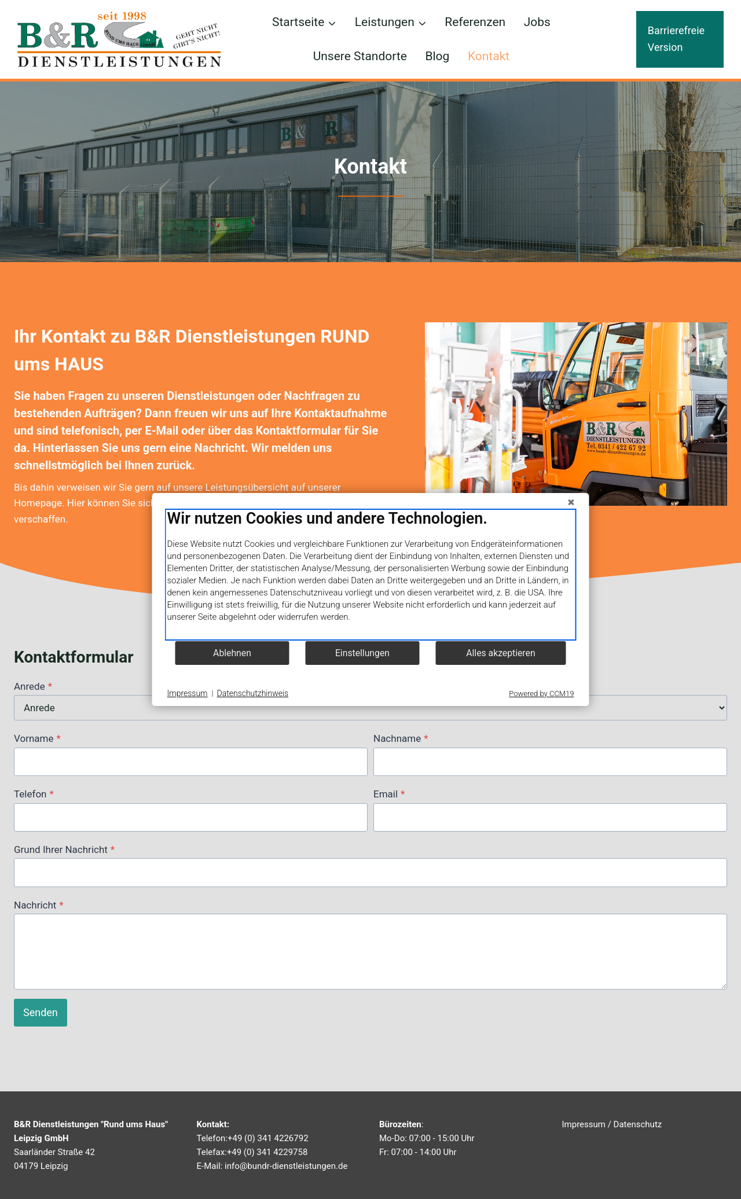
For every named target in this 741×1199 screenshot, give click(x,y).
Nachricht (39, 905)
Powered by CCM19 (541, 693)
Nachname (400, 738)
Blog (437, 56)
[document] (370, 574)
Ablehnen (232, 653)
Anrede (33, 686)
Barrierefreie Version (676, 38)
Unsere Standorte (360, 56)
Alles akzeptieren (500, 653)
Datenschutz (638, 1124)
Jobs (537, 22)
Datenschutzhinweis (253, 693)
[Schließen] (571, 502)
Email (389, 794)
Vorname (37, 738)
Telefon (34, 794)
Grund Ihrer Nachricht (64, 849)
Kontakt (488, 56)
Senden (40, 1012)
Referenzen (475, 22)
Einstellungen (362, 653)
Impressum (584, 1124)
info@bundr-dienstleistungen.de (286, 1166)
